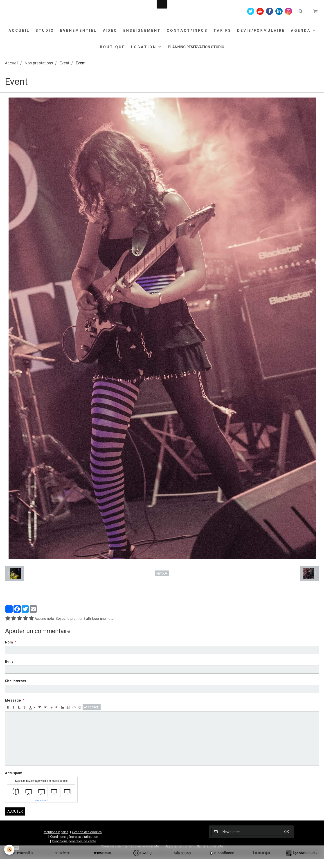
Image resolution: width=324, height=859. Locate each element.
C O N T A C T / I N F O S (187, 30)
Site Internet (15, 681)
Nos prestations (39, 63)
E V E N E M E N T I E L (78, 30)
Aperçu (91, 707)
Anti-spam (13, 773)
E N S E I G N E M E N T (141, 30)
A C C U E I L (19, 30)
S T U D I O (44, 30)
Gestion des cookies (87, 832)
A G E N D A (301, 30)
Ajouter (15, 811)
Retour (162, 573)
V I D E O (110, 30)
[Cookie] (9, 850)
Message (13, 700)
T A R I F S (222, 30)
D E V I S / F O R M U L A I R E (260, 30)
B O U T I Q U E (112, 47)
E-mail (10, 661)
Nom (9, 642)
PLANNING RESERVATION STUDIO (196, 47)
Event (64, 63)
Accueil (11, 63)
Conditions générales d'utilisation (74, 837)
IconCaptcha (40, 800)
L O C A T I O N (143, 47)
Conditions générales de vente (74, 841)
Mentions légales (56, 832)
